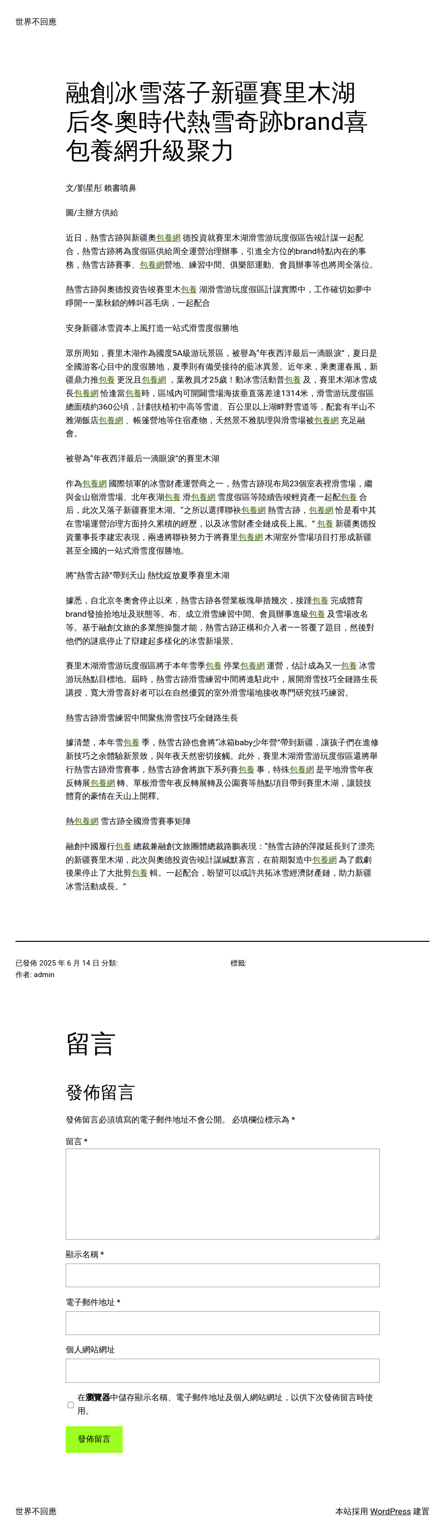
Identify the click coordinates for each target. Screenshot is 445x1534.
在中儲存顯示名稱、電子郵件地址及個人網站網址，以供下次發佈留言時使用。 (225, 1404)
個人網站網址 (90, 1349)
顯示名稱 (85, 1254)
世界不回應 (36, 22)
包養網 (168, 237)
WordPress (390, 1511)
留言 (77, 1141)
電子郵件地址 (93, 1302)
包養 (189, 289)
